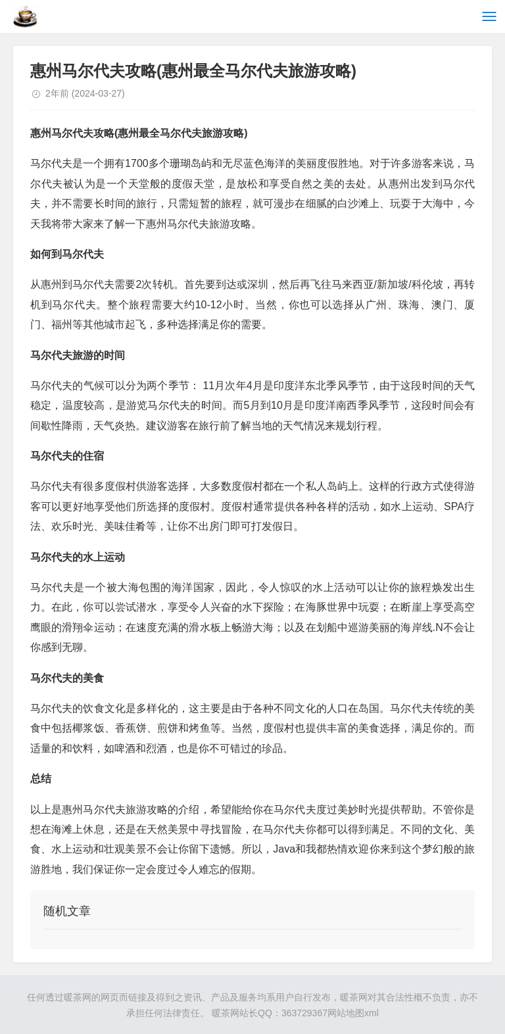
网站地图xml (353, 1013)
